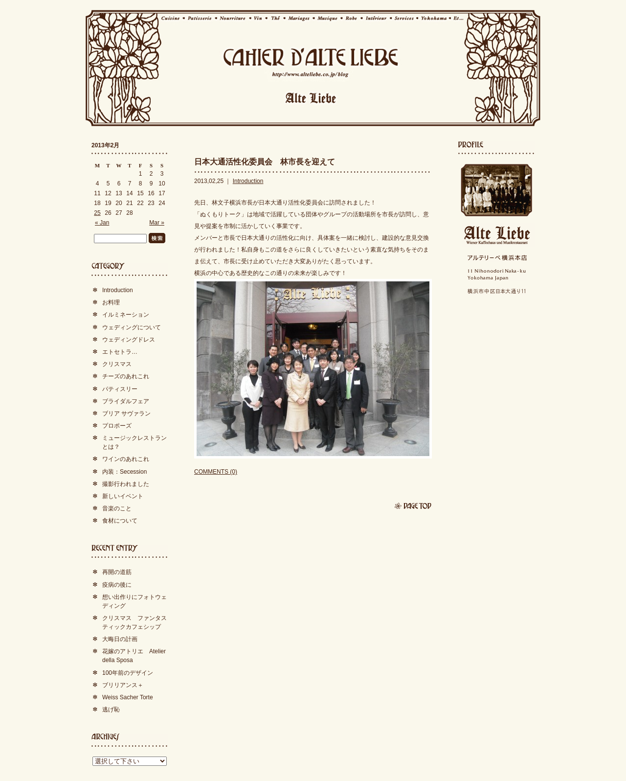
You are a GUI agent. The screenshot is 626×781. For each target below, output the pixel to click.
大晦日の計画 (119, 639)
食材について (119, 520)
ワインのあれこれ (125, 459)
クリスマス (117, 364)
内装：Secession (124, 471)
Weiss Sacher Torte (127, 697)
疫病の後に (117, 584)
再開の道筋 (117, 572)
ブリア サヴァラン (126, 413)
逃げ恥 (111, 709)
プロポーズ (117, 425)
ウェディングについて (131, 327)
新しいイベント (122, 496)
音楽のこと (117, 508)
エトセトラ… (119, 351)
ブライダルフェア (125, 401)
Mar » (156, 222)
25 (97, 212)
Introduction (248, 181)
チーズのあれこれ (125, 376)
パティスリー (119, 389)
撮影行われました (125, 484)
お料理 (111, 302)
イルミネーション (125, 314)
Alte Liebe (496, 235)
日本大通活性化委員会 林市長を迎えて (264, 162)
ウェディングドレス (128, 339)
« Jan (102, 222)
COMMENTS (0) (215, 471)
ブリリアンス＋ (122, 685)
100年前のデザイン (127, 672)
